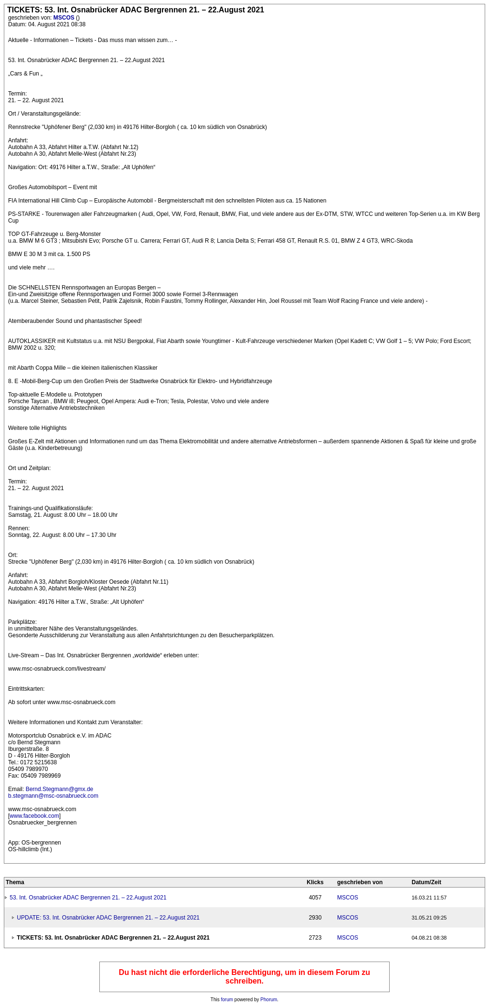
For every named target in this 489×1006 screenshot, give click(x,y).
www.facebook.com (34, 816)
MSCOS (64, 17)
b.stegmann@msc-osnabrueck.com (53, 795)
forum (227, 999)
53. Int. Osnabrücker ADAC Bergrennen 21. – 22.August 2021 (88, 897)
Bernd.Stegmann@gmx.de (60, 789)
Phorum (268, 999)
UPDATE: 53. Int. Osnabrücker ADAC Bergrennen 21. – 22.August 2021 (108, 917)
